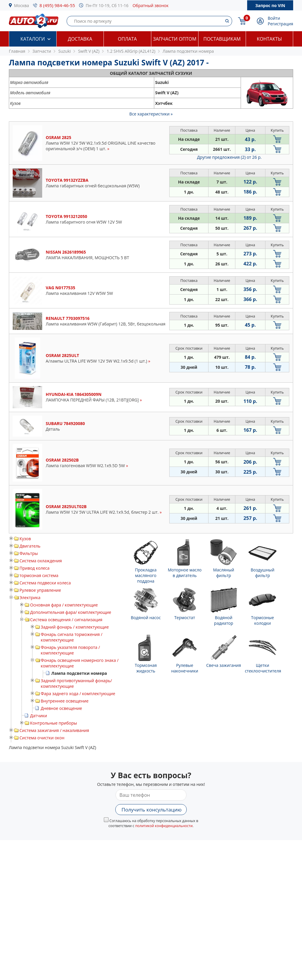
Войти (274, 18)
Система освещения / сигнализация (66, 619)
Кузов (25, 538)
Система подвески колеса (45, 583)
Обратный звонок (150, 5)
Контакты (269, 39)
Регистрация (280, 24)
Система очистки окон (41, 737)
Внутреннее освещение (64, 701)
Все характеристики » (151, 114)
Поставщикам (222, 39)
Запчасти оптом (174, 39)
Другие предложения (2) (229, 157)
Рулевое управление (40, 590)
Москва (21, 5)
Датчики (38, 715)
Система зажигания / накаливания (54, 730)
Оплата (127, 39)
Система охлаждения (40, 560)
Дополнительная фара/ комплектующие (70, 612)
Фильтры (28, 553)
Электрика (29, 597)
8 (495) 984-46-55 (57, 5)
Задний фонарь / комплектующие (75, 627)
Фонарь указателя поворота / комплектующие (70, 650)
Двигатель (29, 546)
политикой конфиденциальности (164, 825)
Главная (17, 51)
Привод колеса (34, 568)
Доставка (80, 39)
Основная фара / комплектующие (64, 605)
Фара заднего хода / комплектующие (78, 693)
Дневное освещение (61, 708)
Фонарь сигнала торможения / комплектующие (71, 637)
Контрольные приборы (53, 723)
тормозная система (38, 575)
